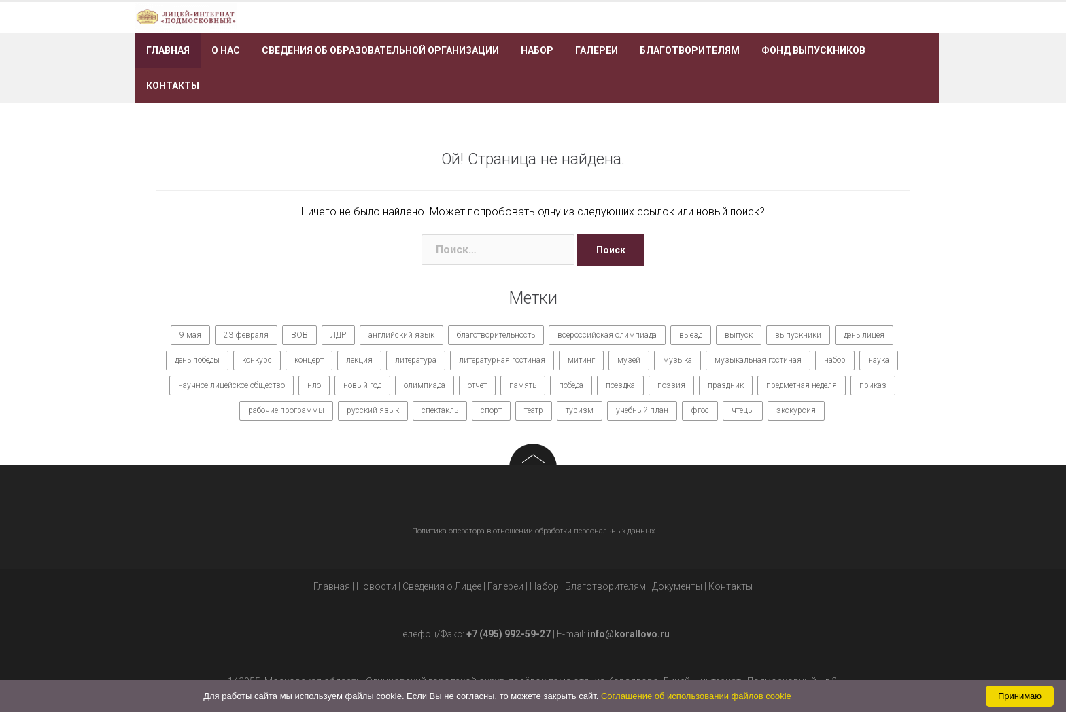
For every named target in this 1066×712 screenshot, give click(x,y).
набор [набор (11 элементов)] (835, 360)
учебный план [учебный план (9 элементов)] (642, 410)
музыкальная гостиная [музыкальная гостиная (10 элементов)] (758, 360)
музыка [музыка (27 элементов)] (677, 360)
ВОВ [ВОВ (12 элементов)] (299, 335)
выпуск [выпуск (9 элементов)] (739, 335)
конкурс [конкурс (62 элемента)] (257, 360)
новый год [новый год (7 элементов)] (362, 385)
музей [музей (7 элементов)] (628, 360)
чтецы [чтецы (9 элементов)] (743, 410)
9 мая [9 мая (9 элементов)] (190, 335)
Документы (677, 586)
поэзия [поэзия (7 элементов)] (671, 385)
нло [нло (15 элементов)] (314, 385)
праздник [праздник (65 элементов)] (726, 385)
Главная (168, 50)
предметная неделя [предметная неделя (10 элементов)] (801, 385)
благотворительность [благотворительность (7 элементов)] (496, 335)
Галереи (596, 50)
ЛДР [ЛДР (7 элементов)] (338, 335)
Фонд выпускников (813, 50)
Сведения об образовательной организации (380, 50)
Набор (537, 50)
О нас (225, 50)
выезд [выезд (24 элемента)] (690, 335)
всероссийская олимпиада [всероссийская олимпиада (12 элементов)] (607, 335)
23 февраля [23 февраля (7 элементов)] (246, 335)
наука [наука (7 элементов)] (878, 360)
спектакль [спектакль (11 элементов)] (440, 410)
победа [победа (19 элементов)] (571, 385)
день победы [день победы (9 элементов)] (197, 360)
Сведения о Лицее (441, 586)
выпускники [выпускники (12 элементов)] (798, 335)
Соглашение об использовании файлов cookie (696, 696)
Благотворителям (690, 50)
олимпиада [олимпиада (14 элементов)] (424, 385)
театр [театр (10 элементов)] (533, 410)
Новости (376, 586)
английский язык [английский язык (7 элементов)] (401, 335)
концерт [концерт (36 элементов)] (309, 360)
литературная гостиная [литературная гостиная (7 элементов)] (502, 360)
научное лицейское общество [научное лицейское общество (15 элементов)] (231, 385)
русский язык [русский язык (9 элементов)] (373, 410)
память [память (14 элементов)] (522, 385)
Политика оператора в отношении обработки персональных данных (533, 531)
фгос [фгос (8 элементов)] (700, 410)
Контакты (172, 85)
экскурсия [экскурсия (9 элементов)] (796, 410)
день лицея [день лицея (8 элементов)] (864, 335)
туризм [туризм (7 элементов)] (580, 410)
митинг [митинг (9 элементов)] (581, 360)
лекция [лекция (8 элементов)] (359, 360)
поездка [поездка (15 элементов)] (620, 385)
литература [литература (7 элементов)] (415, 360)
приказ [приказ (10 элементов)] (873, 385)
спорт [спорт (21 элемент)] (491, 410)
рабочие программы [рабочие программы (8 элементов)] (286, 410)
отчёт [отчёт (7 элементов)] (477, 385)
